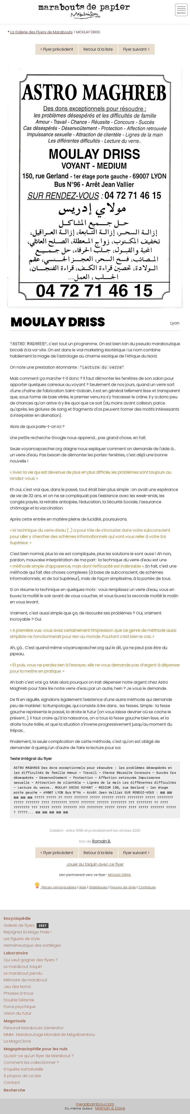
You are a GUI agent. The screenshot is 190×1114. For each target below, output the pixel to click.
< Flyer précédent (56, 49)
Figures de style (123, 887)
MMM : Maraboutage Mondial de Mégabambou (49, 1034)
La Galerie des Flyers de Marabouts (41, 32)
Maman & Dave (110, 1108)
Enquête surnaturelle (23, 1069)
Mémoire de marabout (25, 980)
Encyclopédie (17, 918)
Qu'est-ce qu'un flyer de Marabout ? (39, 1056)
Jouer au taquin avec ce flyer (95, 864)
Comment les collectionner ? (31, 1062)
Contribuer (147, 887)
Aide (82, 887)
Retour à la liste (98, 49)
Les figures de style (22, 939)
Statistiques (98, 887)
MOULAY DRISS (58, 322)
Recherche (14, 1090)
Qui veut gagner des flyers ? (31, 960)
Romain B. (101, 841)
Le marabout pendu (23, 973)
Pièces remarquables (55, 887)
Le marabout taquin (23, 966)
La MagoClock (17, 1041)
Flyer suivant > (136, 49)
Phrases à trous (18, 993)
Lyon (174, 323)
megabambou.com (95, 1104)
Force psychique (20, 1006)
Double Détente (19, 1000)
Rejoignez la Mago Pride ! (27, 932)
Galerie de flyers (26, 925)
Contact (12, 1082)
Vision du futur (17, 1013)
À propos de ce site (22, 1076)
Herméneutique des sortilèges (32, 945)
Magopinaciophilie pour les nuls (36, 1049)
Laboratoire (16, 953)
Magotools (15, 1021)
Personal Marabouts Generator (34, 1028)
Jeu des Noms (17, 986)
